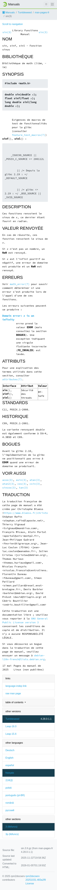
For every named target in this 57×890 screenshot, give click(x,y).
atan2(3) (8, 483)
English (9, 757)
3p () (12, 834)
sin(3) (7, 32)
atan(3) (35, 480)
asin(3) (21, 480)
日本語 (9, 780)
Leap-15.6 (10, 734)
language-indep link (16, 686)
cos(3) (22, 483)
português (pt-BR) (15, 795)
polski (8, 787)
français (9, 772)
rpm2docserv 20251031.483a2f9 (36, 878)
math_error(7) (20, 284)
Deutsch (9, 750)
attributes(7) (12, 379)
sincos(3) (9, 487)
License (30, 883)
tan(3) (23, 487)
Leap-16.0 (10, 726)
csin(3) (35, 483)
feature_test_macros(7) (28, 135)
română (9, 802)
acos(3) (7, 480)
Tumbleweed (25, 12)
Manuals (8, 12)
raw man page (13, 693)
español (9, 765)
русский (9, 810)
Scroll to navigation (12, 24)
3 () (11, 826)
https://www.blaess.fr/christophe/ (29, 513)
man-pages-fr (42, 12)
